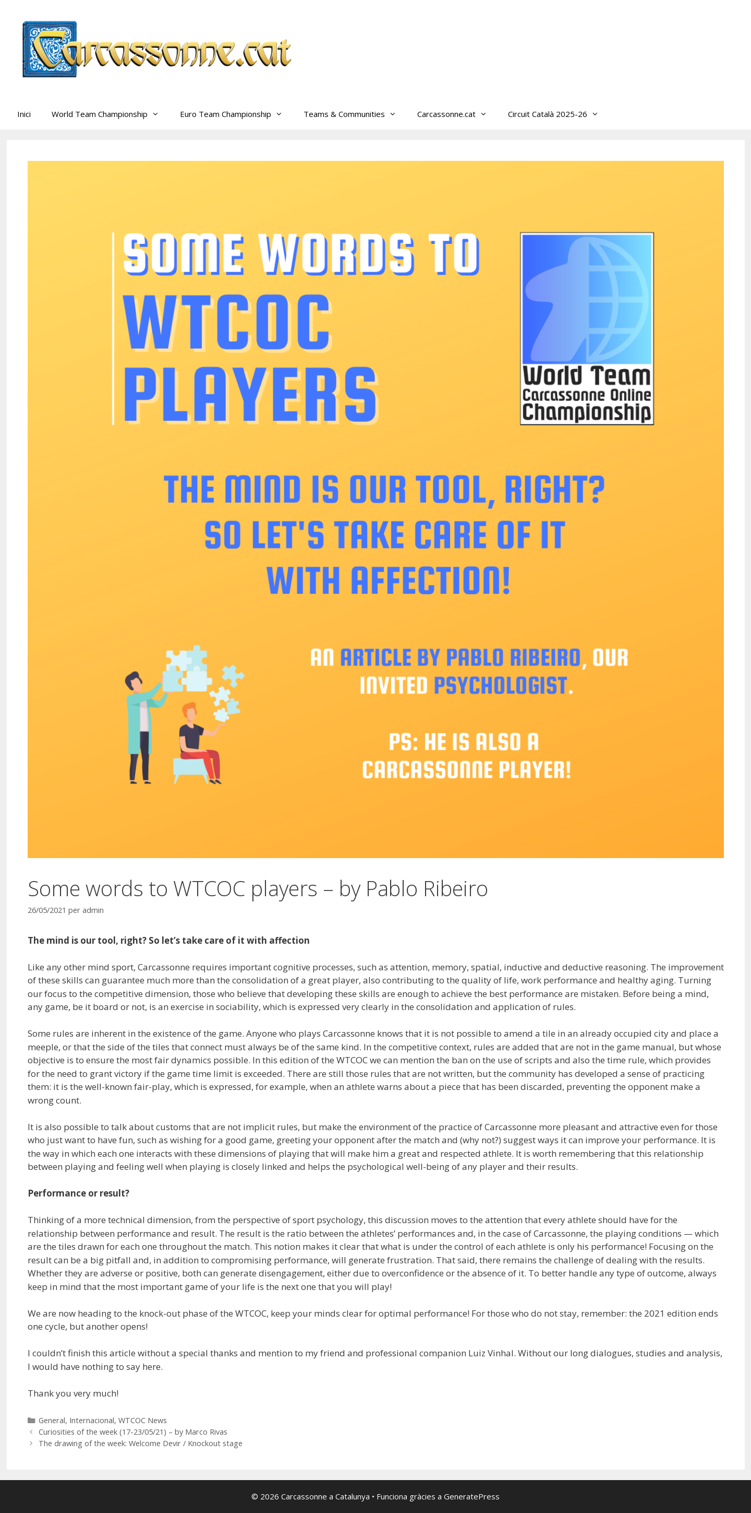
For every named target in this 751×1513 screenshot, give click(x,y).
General (52, 1420)
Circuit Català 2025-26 (558, 114)
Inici (24, 114)
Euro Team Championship (236, 114)
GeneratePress (472, 1496)
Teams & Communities (355, 114)
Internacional (91, 1420)
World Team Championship (110, 114)
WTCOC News (142, 1420)
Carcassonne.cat (457, 114)
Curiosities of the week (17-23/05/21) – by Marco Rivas (133, 1432)
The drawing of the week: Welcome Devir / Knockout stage (141, 1443)
